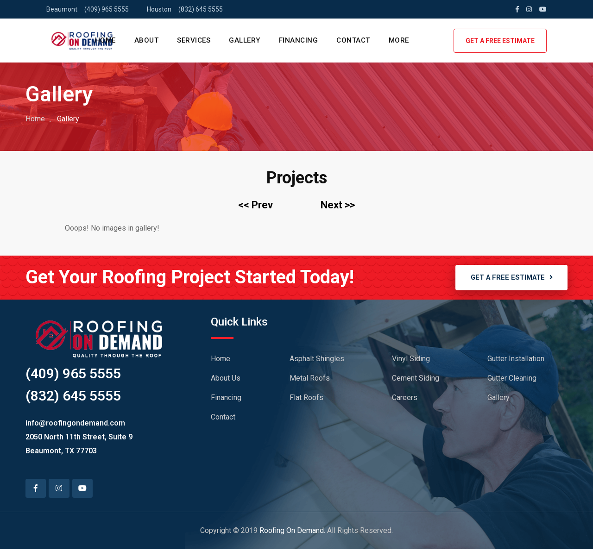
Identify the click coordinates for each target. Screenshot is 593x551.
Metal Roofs (310, 379)
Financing (226, 398)
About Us (225, 379)
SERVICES (193, 40)
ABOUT (146, 40)
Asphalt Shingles (317, 360)
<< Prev (255, 205)
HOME (105, 40)
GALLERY (244, 40)
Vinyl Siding (411, 360)
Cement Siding (415, 379)
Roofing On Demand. (292, 532)
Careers (404, 398)
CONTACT (353, 40)
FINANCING (298, 40)
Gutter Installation (515, 360)
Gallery (498, 398)
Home (35, 118)
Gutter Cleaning (511, 379)
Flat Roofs (306, 398)
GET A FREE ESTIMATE (500, 40)
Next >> (338, 205)
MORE (399, 40)
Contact (223, 418)
